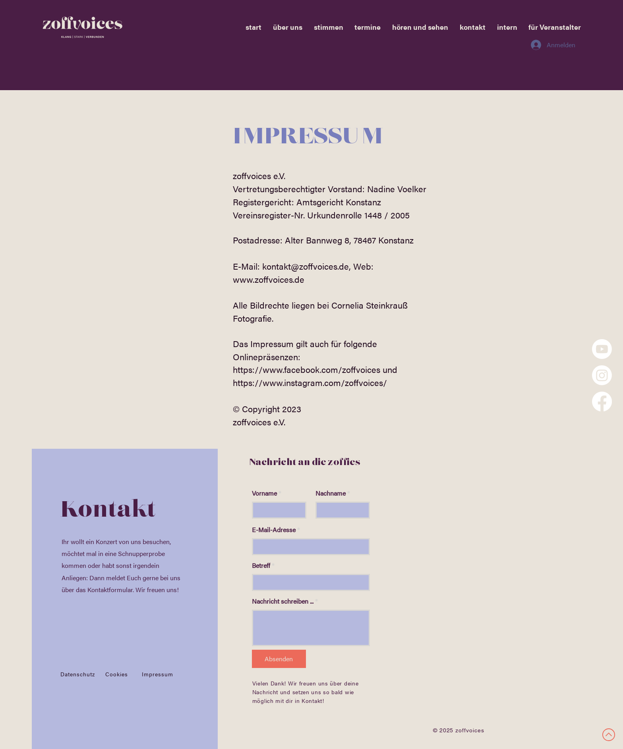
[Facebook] (602, 401)
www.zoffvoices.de (268, 279)
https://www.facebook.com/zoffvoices (306, 369)
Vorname (264, 493)
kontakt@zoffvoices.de (305, 266)
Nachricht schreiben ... (282, 601)
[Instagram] (602, 375)
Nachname (330, 493)
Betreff (261, 565)
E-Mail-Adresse (274, 530)
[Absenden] (279, 659)
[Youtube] (602, 349)
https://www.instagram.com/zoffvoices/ (310, 382)
